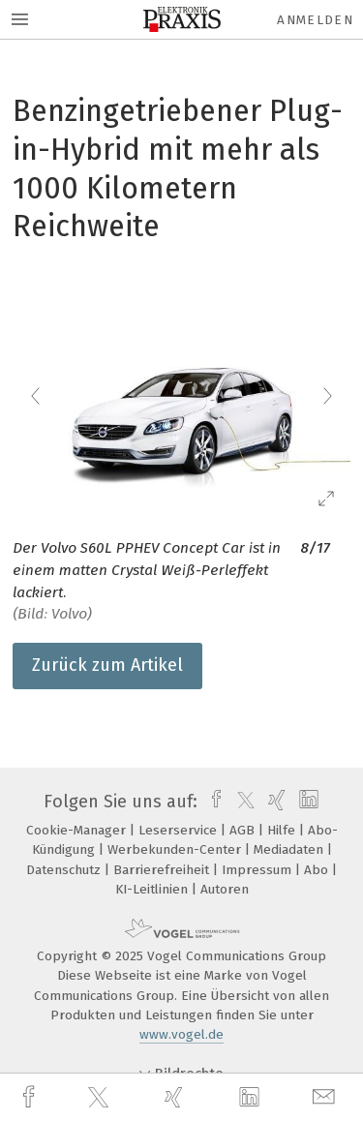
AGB (243, 830)
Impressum (258, 870)
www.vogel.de (181, 1034)
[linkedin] (251, 1097)
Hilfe (283, 830)
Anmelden (315, 20)
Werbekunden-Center (176, 849)
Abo (318, 870)
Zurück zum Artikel (107, 665)
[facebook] (31, 1097)
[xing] (176, 1097)
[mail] (326, 1097)
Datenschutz (65, 870)
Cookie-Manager (78, 830)
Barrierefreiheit (163, 870)
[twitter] (100, 1097)
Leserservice (179, 830)
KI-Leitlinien (153, 889)
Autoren (224, 889)
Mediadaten (290, 849)
